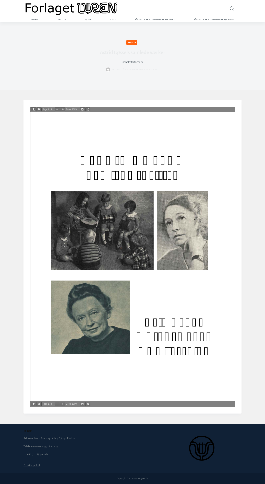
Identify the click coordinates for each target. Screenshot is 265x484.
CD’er (113, 19)
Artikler (61, 19)
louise (118, 69)
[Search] (231, 8)
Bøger (88, 19)
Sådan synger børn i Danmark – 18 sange (155, 19)
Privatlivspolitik (31, 465)
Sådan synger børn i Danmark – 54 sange (214, 19)
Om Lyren (34, 19)
